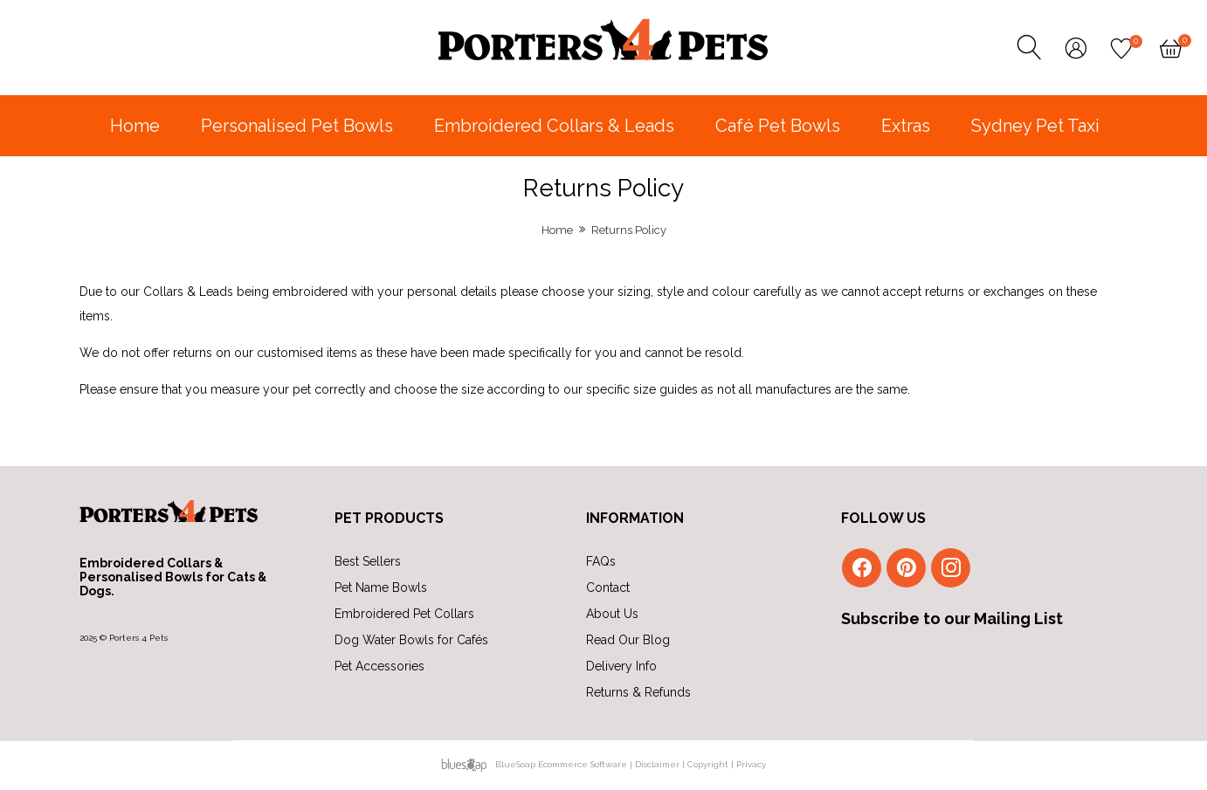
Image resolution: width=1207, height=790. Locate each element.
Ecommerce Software (582, 764)
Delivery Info (621, 666)
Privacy (751, 764)
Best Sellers (368, 561)
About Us (612, 614)
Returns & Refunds (638, 692)
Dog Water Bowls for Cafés (411, 640)
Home (135, 125)
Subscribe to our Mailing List (952, 618)
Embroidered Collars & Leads (554, 125)
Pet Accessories (379, 666)
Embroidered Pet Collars (404, 614)
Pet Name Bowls (381, 587)
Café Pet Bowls (777, 125)
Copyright (707, 764)
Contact (608, 587)
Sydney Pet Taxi (1035, 125)
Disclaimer (657, 764)
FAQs (601, 561)
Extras (905, 125)
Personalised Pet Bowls (297, 125)
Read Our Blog (628, 640)
